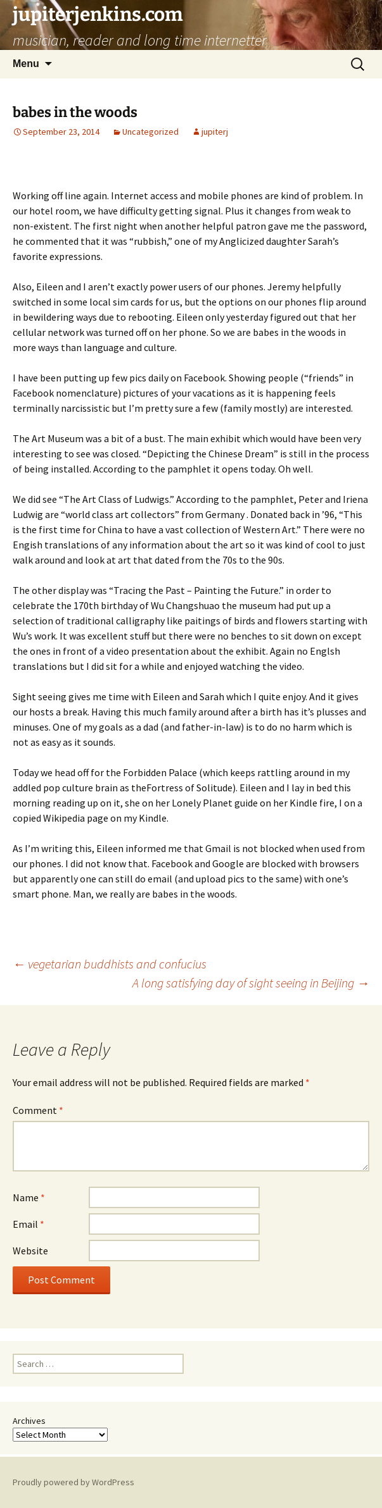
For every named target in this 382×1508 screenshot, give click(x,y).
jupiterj (214, 131)
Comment (38, 1110)
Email (28, 1224)
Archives (29, 1420)
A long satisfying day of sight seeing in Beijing (250, 983)
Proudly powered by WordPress (73, 1482)
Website (30, 1250)
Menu (26, 63)
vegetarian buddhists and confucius (110, 964)
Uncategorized (150, 131)
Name (29, 1197)
